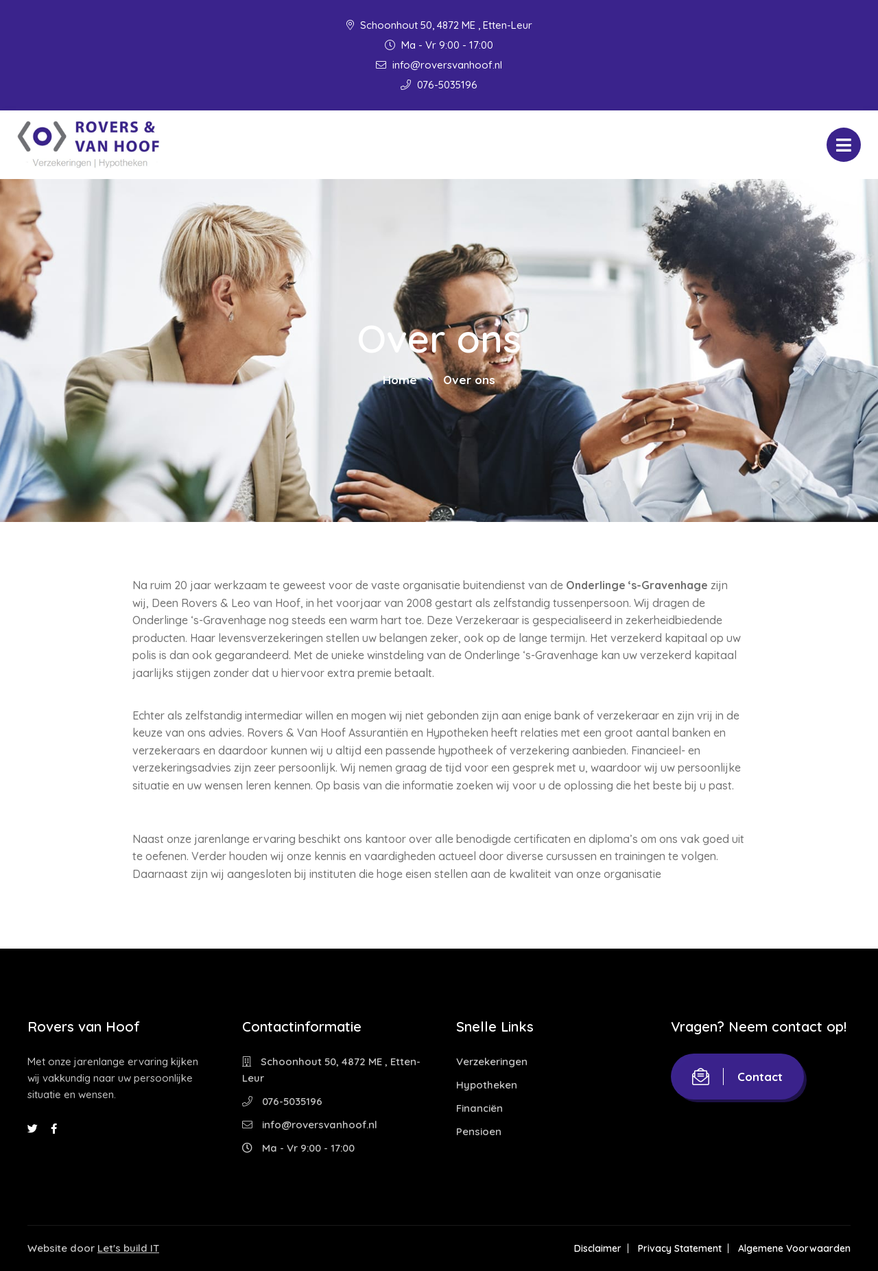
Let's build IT (128, 1248)
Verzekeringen (491, 1061)
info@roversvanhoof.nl (439, 64)
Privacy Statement (680, 1248)
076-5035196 (439, 84)
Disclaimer (597, 1248)
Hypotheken (486, 1084)
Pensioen (478, 1131)
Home (400, 379)
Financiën (479, 1108)
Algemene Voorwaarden (794, 1248)
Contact (737, 1076)
